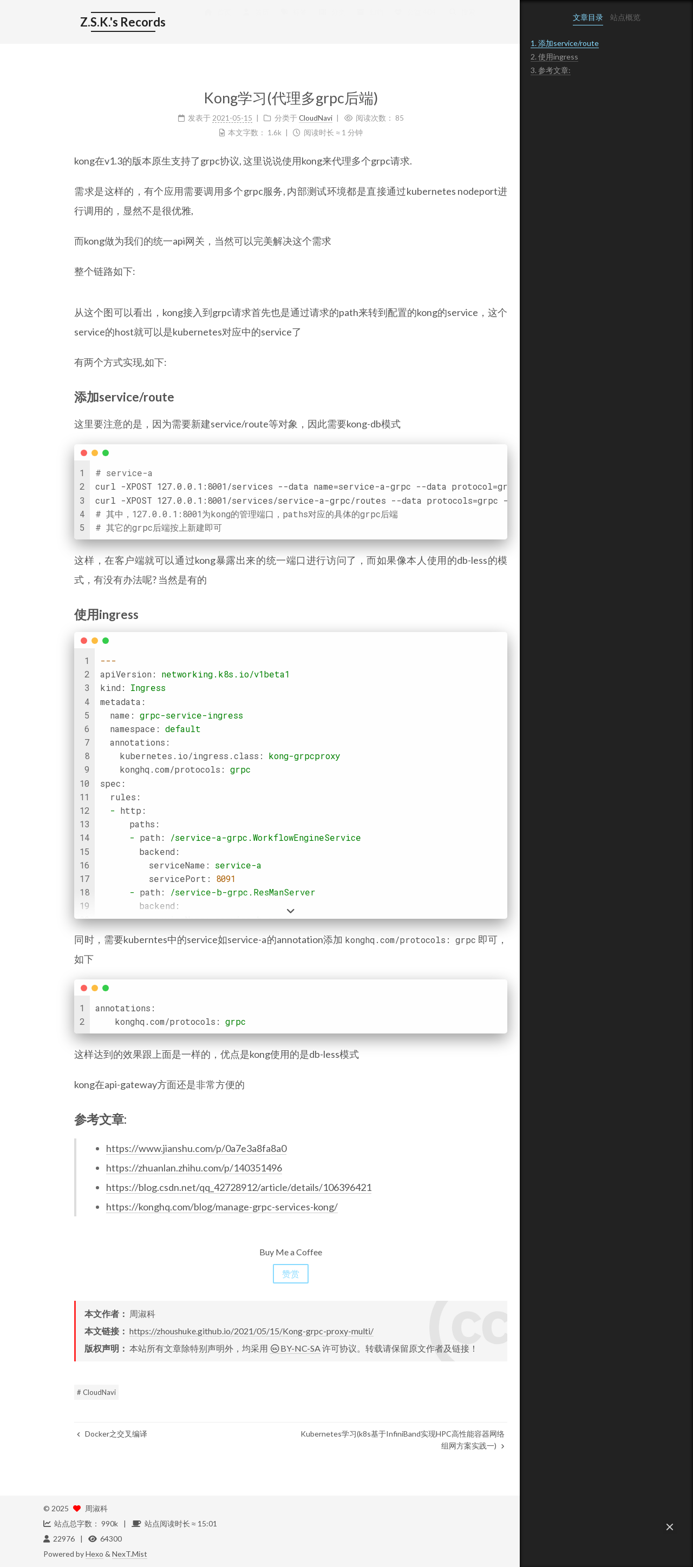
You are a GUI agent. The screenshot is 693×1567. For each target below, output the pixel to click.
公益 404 (383, 22)
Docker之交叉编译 (81, 1433)
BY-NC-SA (264, 1348)
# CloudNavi (65, 1392)
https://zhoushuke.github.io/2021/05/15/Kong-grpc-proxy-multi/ (221, 1331)
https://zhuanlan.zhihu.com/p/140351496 (163, 1168)
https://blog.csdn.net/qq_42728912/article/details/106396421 (208, 1187)
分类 (300, 22)
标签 (262, 22)
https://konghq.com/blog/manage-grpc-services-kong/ (191, 1207)
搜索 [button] (430, 22)
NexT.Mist (129, 1553)
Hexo (94, 1553)
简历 (224, 22)
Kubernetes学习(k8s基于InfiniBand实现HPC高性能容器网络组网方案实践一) (372, 1439)
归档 (338, 22)
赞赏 (260, 1273)
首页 (186, 22)
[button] (670, 1527)
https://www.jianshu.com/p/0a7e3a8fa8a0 (165, 1148)
